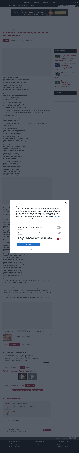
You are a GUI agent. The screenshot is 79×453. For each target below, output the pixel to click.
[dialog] (39, 226)
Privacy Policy (48, 250)
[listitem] (39, 224)
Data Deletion (30, 250)
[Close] (66, 203)
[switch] (59, 227)
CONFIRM (28, 244)
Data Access (39, 250)
